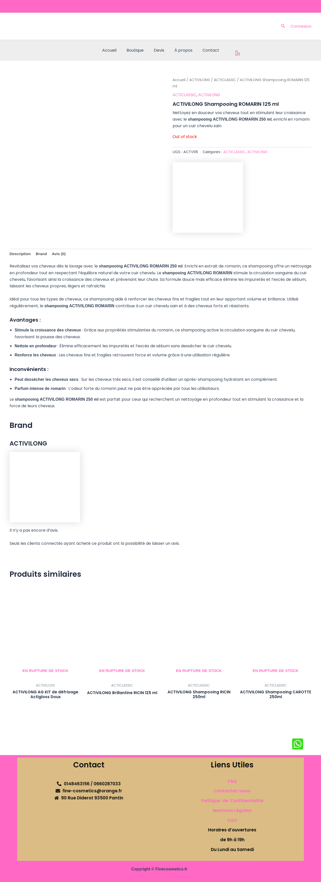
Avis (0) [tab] (60, 254)
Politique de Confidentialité (232, 801)
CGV (232, 820)
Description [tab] (21, 254)
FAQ (232, 781)
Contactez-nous (232, 791)
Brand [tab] (42, 254)
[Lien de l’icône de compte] (301, 26)
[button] (283, 26)
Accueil (113, 50)
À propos (181, 50)
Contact (206, 50)
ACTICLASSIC (226, 79)
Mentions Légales (232, 810)
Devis (159, 50)
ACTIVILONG (200, 79)
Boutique (137, 50)
